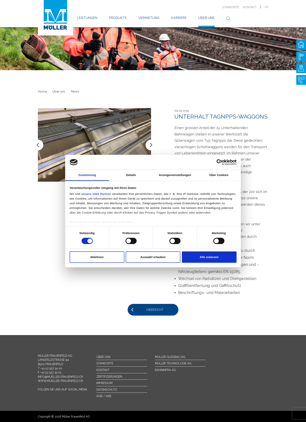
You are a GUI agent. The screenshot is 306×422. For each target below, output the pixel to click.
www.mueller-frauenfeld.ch (60, 380)
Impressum (104, 383)
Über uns (206, 18)
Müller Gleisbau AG (170, 356)
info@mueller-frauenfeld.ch (60, 376)
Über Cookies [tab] (219, 175)
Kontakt (249, 7)
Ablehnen (97, 257)
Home (42, 91)
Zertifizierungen (109, 376)
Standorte (230, 7)
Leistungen (87, 18)
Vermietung (148, 18)
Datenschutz (106, 389)
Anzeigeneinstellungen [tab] (175, 175)
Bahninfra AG (165, 370)
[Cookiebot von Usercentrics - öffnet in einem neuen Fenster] (219, 162)
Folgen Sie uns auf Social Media (62, 389)
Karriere (179, 18)
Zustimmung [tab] (87, 175)
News (75, 91)
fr (266, 7)
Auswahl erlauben (153, 257)
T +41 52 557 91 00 (50, 368)
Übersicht (155, 309)
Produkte (118, 18)
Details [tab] (131, 175)
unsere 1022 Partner (96, 194)
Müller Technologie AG (173, 363)
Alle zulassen (209, 257)
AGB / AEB (103, 396)
